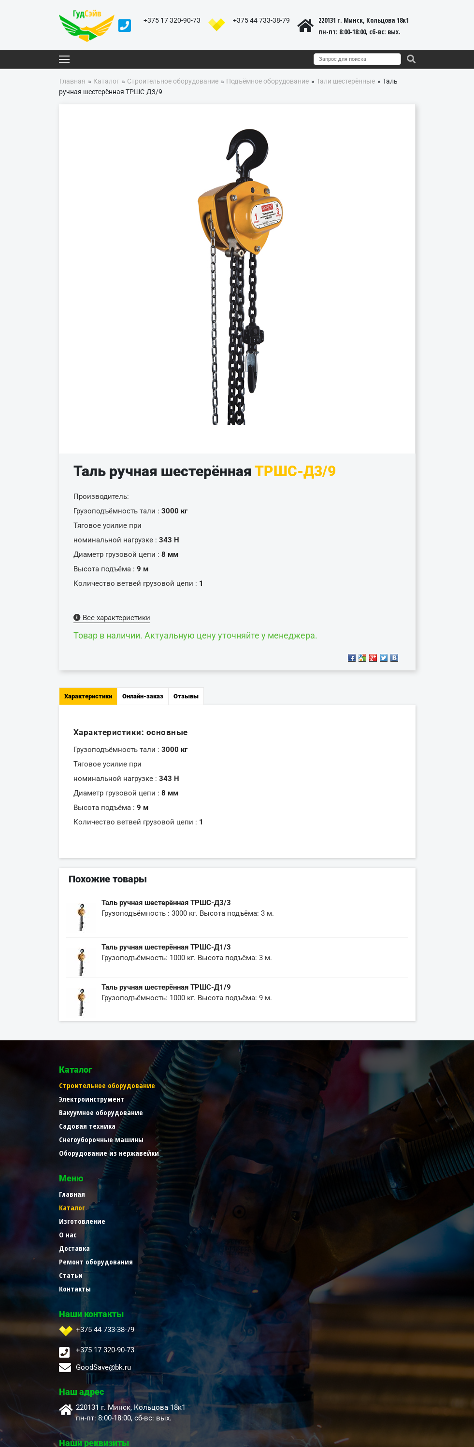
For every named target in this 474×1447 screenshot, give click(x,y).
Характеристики (88, 696)
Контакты (253, 1180)
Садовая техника (87, 1126)
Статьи (249, 1166)
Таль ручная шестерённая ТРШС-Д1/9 (166, 987)
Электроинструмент (91, 1099)
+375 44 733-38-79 (261, 20)
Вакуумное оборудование (101, 1112)
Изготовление (260, 1112)
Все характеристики (111, 617)
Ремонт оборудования (274, 1153)
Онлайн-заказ (142, 696)
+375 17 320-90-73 (172, 20)
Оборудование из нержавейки (109, 1153)
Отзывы (186, 696)
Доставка (252, 1139)
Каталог (250, 1099)
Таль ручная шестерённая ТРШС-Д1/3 (166, 947)
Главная (250, 1085)
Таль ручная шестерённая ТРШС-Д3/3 (166, 902)
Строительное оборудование (107, 1085)
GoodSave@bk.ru (103, 1258)
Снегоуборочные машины (101, 1139)
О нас (246, 1126)
